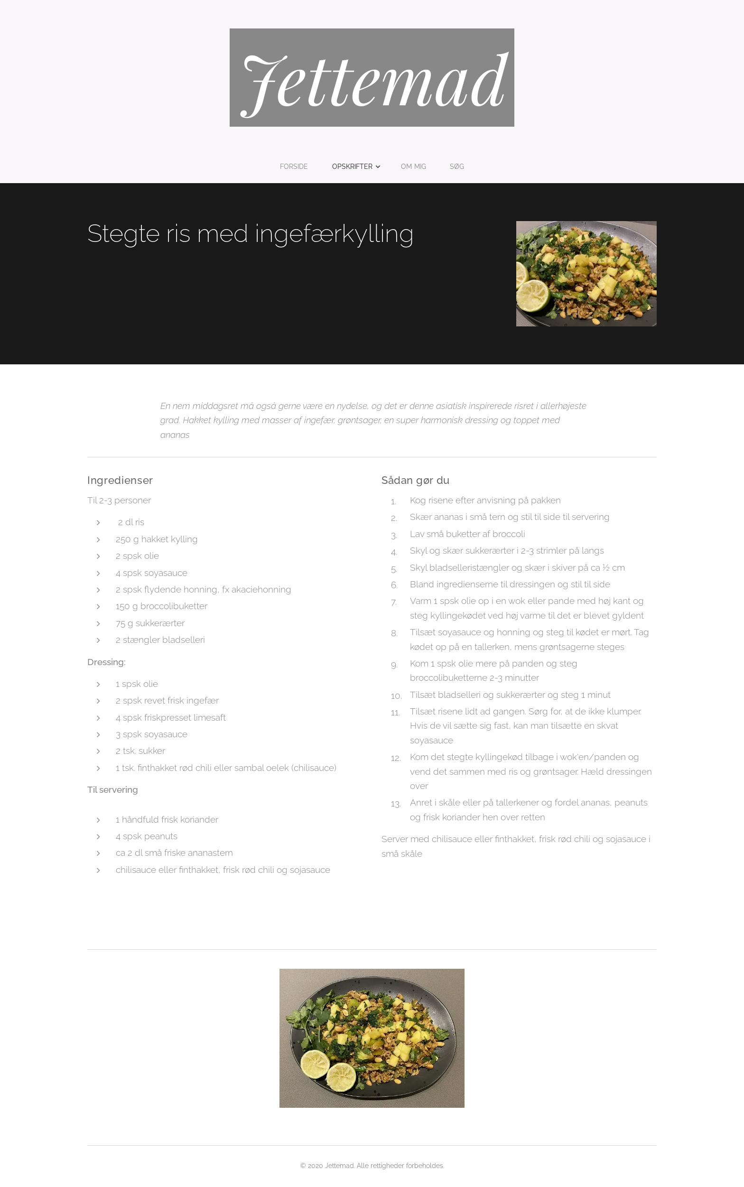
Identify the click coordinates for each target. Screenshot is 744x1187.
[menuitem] (297, 166)
